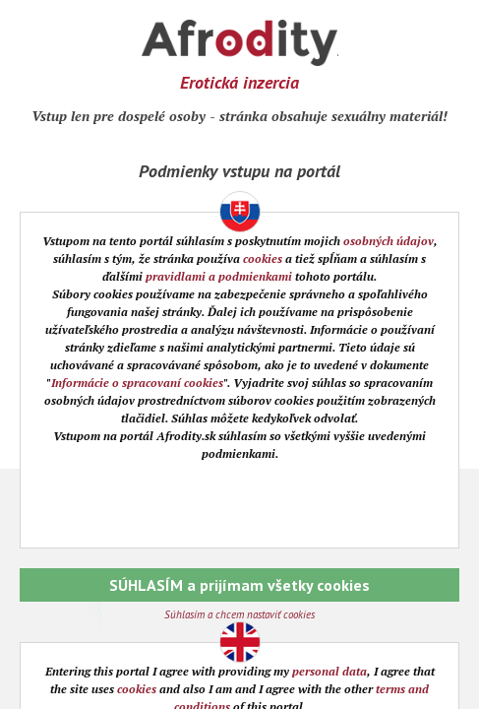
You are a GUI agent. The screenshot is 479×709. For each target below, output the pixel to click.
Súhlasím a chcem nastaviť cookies (239, 614)
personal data (329, 671)
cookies (262, 258)
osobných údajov (388, 240)
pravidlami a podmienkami (219, 276)
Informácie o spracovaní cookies (137, 382)
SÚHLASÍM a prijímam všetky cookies (239, 585)
